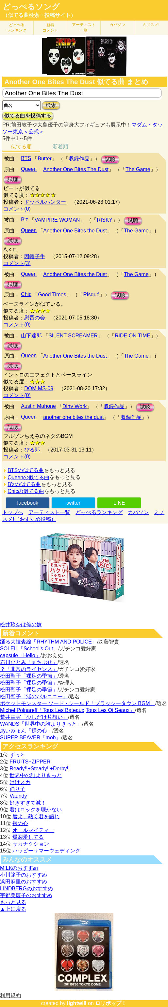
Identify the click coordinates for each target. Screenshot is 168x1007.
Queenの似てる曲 (28, 477)
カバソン (117, 24)
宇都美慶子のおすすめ (26, 895)
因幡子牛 (34, 256)
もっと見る (13, 902)
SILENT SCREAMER (73, 335)
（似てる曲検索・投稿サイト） (39, 15)
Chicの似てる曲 (26, 491)
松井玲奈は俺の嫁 (21, 624)
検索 (51, 105)
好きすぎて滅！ (27, 803)
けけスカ (19, 782)
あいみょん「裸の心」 (26, 730)
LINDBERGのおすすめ (26, 888)
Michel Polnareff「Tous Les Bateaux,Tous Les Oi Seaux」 (67, 710)
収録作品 (79, 158)
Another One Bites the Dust (75, 230)
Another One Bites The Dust (76, 169)
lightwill (77, 1003)
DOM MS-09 (38, 388)
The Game (138, 169)
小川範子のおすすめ (23, 875)
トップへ (12, 512)
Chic (26, 294)
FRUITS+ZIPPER (29, 761)
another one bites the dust (73, 417)
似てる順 (21, 146)
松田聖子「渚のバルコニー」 (34, 696)
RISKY (104, 220)
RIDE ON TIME (132, 335)
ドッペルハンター (45, 202)
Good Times (52, 294)
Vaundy (18, 796)
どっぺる (16, 27)
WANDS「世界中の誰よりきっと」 (41, 724)
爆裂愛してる (28, 837)
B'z (24, 219)
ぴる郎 (32, 449)
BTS (26, 158)
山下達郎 (31, 335)
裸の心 (20, 823)
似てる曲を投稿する (27, 115)
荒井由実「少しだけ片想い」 (34, 717)
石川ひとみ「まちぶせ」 (29, 662)
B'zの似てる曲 (24, 484)
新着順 (60, 146)
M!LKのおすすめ (19, 868)
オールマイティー (33, 830)
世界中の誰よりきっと (35, 775)
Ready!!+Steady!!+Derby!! (39, 768)
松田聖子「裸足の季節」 (29, 676)
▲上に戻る (13, 909)
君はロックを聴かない (35, 809)
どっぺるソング (31, 7)
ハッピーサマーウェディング (46, 850)
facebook (27, 503)
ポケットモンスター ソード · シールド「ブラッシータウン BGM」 (77, 703)
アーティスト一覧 (49, 512)
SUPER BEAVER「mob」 (30, 737)
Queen (29, 169)
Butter (45, 158)
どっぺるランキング (99, 512)
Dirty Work (74, 406)
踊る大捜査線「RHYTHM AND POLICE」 (48, 641)
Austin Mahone (38, 406)
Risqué (91, 294)
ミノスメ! (151, 24)
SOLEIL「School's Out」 (29, 648)
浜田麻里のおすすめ (23, 881)
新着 (50, 27)
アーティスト (83, 27)
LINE (119, 503)
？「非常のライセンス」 (29, 669)
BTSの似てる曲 (26, 470)
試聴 (110, 159)
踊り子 (17, 789)
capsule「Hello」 (20, 655)
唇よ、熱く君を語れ (35, 816)
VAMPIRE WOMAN (57, 220)
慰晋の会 (34, 317)
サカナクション (30, 844)
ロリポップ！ (110, 1003)
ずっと (17, 755)
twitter (73, 503)
